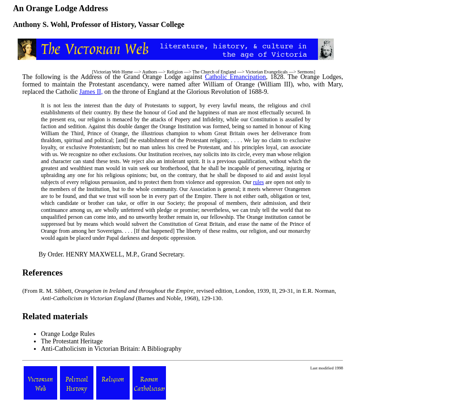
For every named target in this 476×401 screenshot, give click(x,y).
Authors (149, 71)
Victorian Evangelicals (266, 71)
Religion (175, 71)
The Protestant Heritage (72, 341)
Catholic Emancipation (235, 76)
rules (258, 182)
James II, (91, 91)
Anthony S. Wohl (40, 24)
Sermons (306, 71)
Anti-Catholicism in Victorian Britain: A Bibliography (111, 348)
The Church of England (214, 71)
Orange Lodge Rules (68, 333)
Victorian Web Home (113, 71)
